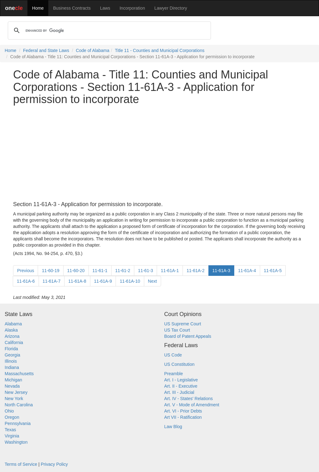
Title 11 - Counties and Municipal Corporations (159, 50)
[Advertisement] (159, 153)
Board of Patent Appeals (187, 336)
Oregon (12, 417)
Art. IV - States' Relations (188, 398)
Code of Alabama (92, 50)
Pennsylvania (18, 423)
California (14, 342)
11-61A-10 (130, 281)
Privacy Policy (54, 464)
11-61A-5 (273, 270)
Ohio (9, 410)
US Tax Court (177, 330)
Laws (105, 8)
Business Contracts (72, 8)
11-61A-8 (77, 281)
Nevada (12, 386)
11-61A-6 (26, 281)
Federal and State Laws (46, 50)
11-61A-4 (247, 270)
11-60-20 (76, 270)
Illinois (11, 361)
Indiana (12, 367)
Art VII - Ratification (183, 417)
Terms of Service (21, 464)
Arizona (12, 336)
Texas (10, 429)
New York (14, 398)
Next (152, 281)
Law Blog (173, 426)
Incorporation (132, 8)
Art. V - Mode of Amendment (191, 404)
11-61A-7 (52, 281)
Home (38, 8)
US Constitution (179, 364)
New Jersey (16, 392)
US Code (173, 354)
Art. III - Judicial (179, 392)
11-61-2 (122, 270)
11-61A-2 (196, 270)
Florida (11, 348)
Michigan (13, 379)
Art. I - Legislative (181, 379)
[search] (108, 30)
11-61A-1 (170, 270)
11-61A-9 (103, 281)
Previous (25, 270)
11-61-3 (145, 270)
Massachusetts (19, 373)
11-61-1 (100, 270)
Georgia (12, 354)
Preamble (173, 373)
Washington (16, 442)
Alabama (13, 323)
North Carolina (19, 404)
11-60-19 (50, 270)
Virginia (12, 435)
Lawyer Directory (170, 8)
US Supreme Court (182, 323)
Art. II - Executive (181, 386)
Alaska (11, 330)
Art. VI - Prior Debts (183, 410)
